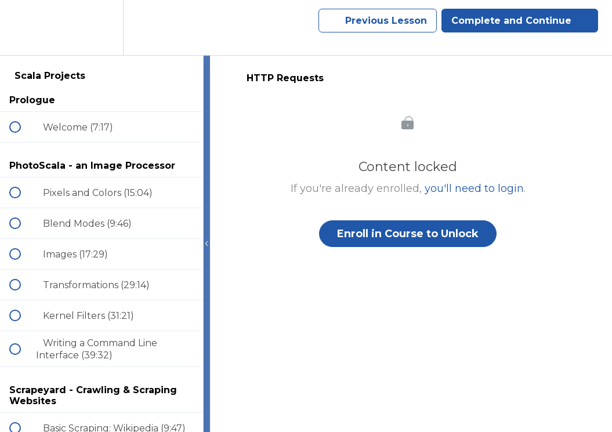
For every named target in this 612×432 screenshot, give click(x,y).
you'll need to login (474, 188)
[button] (21, 27)
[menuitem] (101, 27)
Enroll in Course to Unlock (408, 233)
